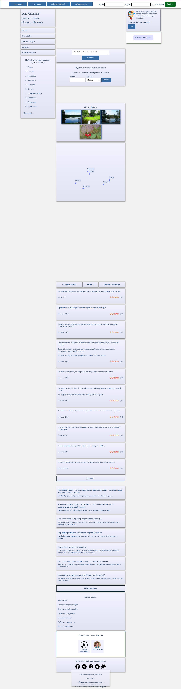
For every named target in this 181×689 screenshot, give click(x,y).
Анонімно (90, 58)
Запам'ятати (158, 4)
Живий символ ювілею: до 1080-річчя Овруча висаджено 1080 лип (82, 447)
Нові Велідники (35, 93)
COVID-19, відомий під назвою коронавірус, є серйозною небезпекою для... (90, 493)
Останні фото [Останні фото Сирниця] (90, 108)
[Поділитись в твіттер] (97, 668)
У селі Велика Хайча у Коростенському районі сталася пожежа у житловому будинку (89, 412)
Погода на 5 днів (143, 37)
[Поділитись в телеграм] (84, 668)
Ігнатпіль (32, 80)
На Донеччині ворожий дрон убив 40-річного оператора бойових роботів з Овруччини (89, 292)
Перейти (106, 81)
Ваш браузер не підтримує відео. (90, 95)
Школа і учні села (65, 627)
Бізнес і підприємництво (68, 605)
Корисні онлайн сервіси (68, 610)
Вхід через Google (58, 4)
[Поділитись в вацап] (103, 668)
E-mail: (111, 4)
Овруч (30, 67)
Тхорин (31, 71)
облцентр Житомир (32, 22)
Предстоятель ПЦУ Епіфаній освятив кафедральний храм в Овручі (82, 309)
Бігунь (30, 89)
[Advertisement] (90, 29)
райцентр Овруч (30, 18)
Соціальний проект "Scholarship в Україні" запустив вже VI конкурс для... (90, 508)
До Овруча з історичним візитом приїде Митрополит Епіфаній (80, 395)
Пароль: (138, 4)
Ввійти (170, 4)
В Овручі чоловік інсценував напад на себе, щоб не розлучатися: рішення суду (86, 463)
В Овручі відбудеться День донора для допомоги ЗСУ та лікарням (82, 356)
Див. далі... (90, 678)
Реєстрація (36, 4)
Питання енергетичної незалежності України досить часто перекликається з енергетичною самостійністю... (90, 578)
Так (131, 26)
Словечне (32, 102)
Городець (32, 76)
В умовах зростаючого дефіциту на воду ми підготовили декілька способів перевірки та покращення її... (90, 564)
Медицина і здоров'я (66, 614)
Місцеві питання (65, 619)
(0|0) (121, 298)
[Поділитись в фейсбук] (77, 668)
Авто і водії (62, 601)
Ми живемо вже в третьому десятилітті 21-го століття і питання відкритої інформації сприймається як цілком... (90, 522)
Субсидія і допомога (66, 623)
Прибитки (32, 106)
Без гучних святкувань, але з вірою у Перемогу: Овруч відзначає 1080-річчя (85, 373)
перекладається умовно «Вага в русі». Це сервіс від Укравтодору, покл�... (90, 536)
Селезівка (32, 98)
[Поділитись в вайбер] (90, 668)
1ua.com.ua (18, 4)
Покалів (31, 85)
